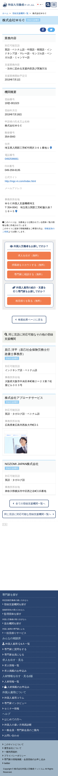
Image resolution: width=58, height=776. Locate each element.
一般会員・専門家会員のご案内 (21, 730)
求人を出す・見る (12, 660)
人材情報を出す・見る (17, 676)
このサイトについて (14, 744)
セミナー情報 (11, 708)
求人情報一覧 (11, 665)
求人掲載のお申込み (15, 670)
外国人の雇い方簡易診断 (18, 724)
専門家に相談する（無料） (29, 274)
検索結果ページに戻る (29, 319)
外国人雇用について (14, 692)
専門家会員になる (14, 654)
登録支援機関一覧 (20, 13)
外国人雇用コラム (14, 697)
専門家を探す (10, 594)
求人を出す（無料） (29, 255)
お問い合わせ (11, 735)
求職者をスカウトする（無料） (29, 265)
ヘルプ (6, 713)
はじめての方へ (13, 719)
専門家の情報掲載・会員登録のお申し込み (24, 759)
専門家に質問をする (15, 649)
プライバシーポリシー (15, 755)
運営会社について (12, 748)
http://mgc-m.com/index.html (20, 181)
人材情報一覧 (11, 681)
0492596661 (12, 159)
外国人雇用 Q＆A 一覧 (17, 644)
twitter (7, 763)
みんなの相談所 (11, 638)
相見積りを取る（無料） (29, 301)
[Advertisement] (29, 557)
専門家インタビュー (15, 703)
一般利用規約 (10, 752)
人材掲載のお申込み (16, 687)
